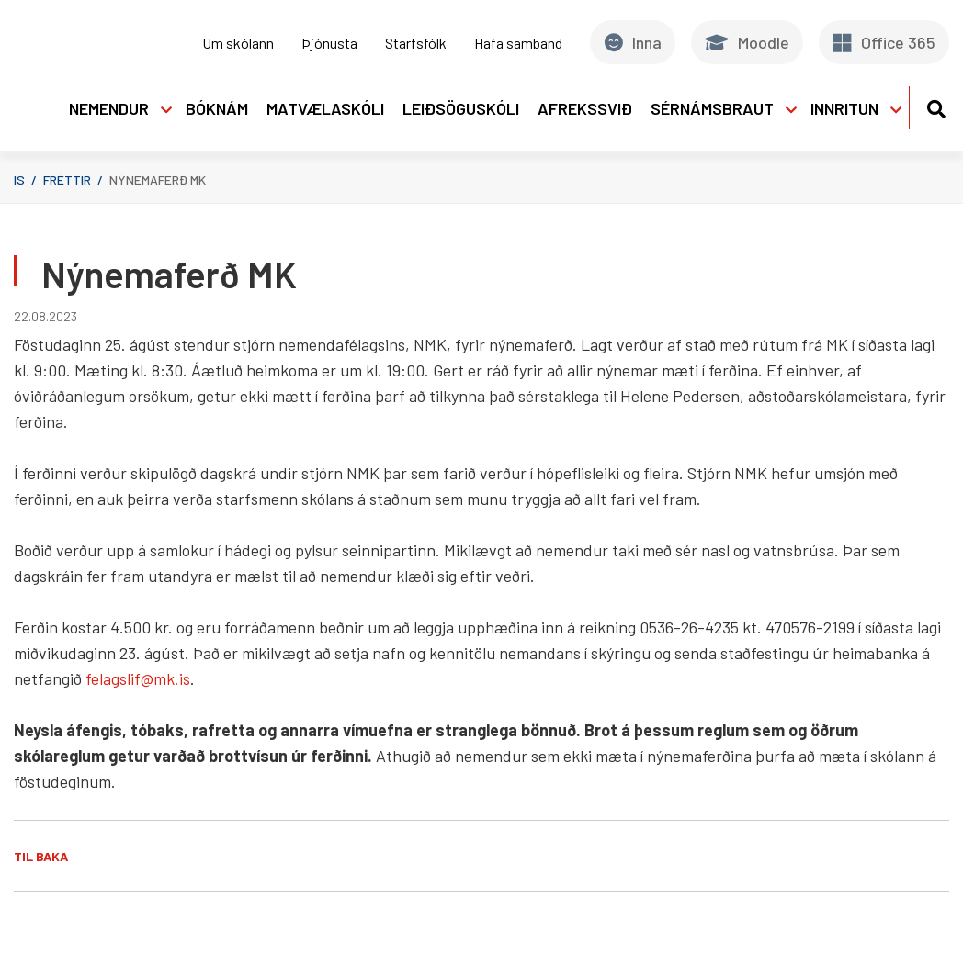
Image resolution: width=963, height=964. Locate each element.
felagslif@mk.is (137, 678)
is (19, 179)
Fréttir (67, 179)
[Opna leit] (936, 106)
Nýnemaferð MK (157, 179)
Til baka (41, 856)
